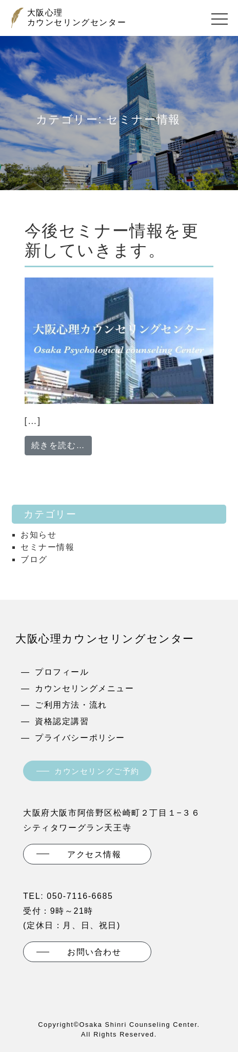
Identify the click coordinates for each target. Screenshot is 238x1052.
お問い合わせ (94, 952)
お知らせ (38, 534)
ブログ (34, 559)
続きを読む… (61, 444)
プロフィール (62, 672)
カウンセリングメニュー (84, 688)
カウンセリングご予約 (97, 771)
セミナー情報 (48, 547)
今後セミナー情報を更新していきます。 (112, 241)
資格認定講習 (62, 721)
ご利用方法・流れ (71, 704)
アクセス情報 (94, 854)
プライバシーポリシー (80, 737)
